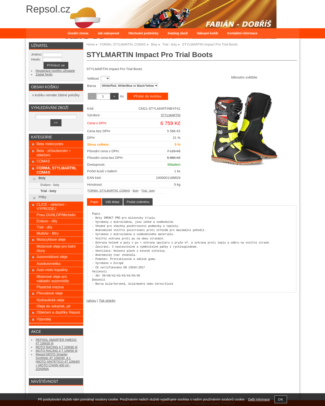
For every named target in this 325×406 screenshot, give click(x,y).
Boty (135, 190)
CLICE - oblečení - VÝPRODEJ (51, 206)
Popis (94, 202)
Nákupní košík (207, 33)
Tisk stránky (107, 300)
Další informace (259, 399)
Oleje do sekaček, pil (53, 306)
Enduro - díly (46, 221)
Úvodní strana (78, 33)
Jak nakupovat (108, 33)
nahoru (91, 300)
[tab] (94, 202)
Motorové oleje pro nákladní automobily (52, 278)
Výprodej (43, 319)
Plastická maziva (50, 287)
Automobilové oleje (51, 257)
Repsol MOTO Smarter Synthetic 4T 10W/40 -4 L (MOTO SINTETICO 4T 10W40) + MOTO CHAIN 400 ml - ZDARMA (58, 362)
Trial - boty (148, 190)
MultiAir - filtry (47, 233)
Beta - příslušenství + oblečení (53, 153)
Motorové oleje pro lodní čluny (56, 248)
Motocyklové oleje (50, 239)
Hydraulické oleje (50, 300)
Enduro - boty (50, 185)
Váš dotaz (112, 202)
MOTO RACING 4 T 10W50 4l (56, 351)
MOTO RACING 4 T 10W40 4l (56, 347)
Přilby (42, 197)
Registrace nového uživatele (55, 71)
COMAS (43, 161)
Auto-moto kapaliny (52, 270)
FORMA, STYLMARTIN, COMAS (109, 190)
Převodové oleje (49, 293)
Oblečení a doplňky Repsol (58, 312)
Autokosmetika (48, 263)
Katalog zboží (178, 33)
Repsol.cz (48, 9)
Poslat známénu (138, 202)
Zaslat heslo (44, 74)
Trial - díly (44, 227)
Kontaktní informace (242, 33)
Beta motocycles (49, 144)
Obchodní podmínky (143, 33)
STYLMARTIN (171, 115)
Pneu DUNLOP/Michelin (56, 215)
